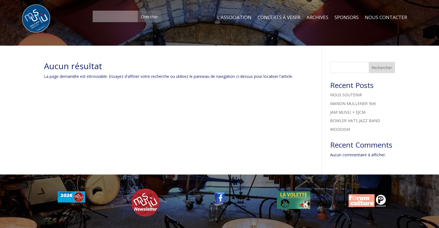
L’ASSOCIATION (234, 17)
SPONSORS (347, 17)
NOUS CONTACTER (386, 17)
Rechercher (382, 67)
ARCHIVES (317, 17)
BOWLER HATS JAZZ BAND (355, 120)
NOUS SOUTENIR (346, 94)
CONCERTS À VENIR (279, 17)
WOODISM (340, 129)
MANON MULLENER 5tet (353, 103)
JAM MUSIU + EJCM (347, 112)
